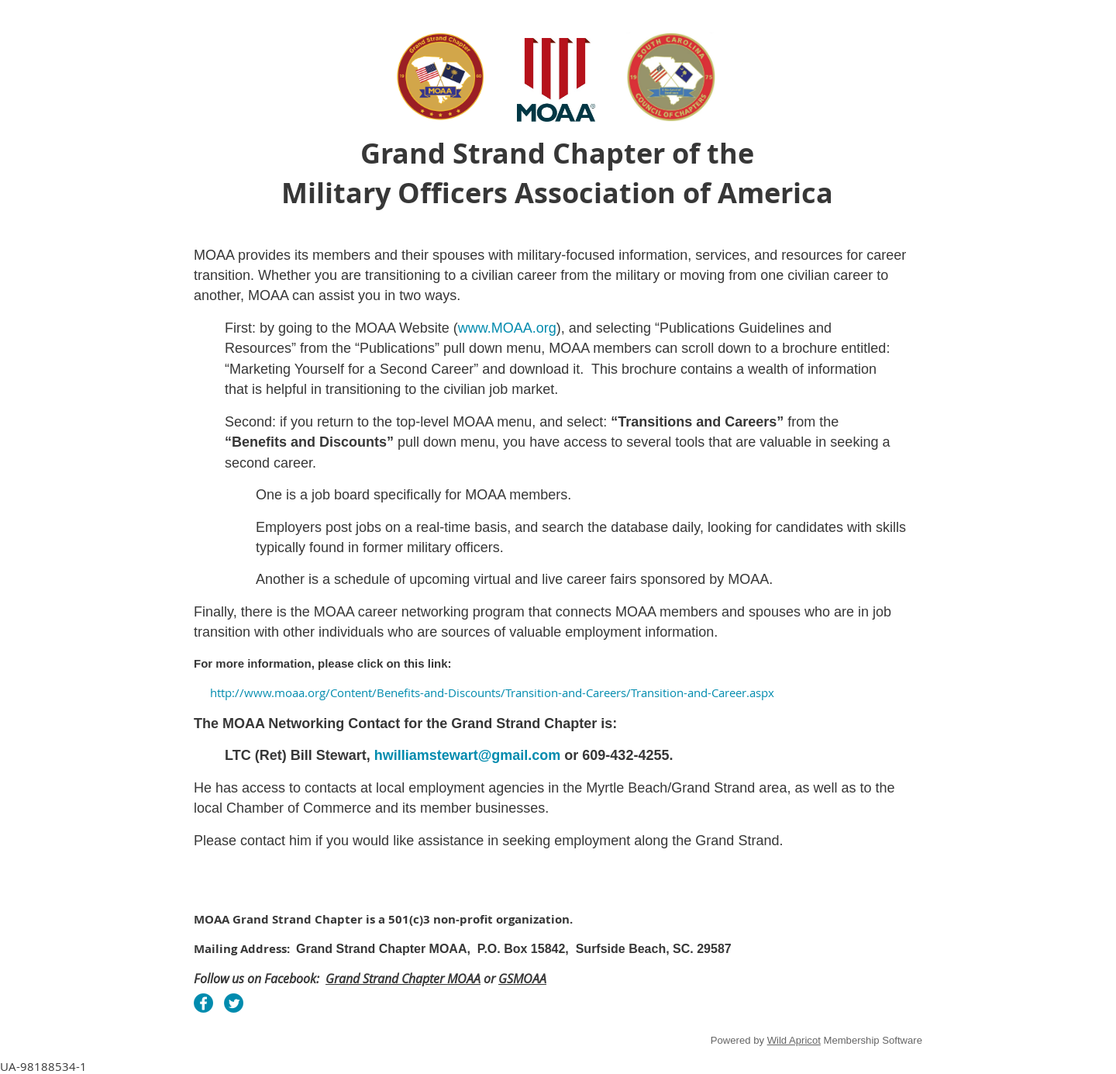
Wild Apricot (794, 1040)
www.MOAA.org (507, 328)
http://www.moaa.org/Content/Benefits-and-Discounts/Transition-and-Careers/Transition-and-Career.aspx (492, 692)
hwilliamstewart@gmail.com (467, 755)
